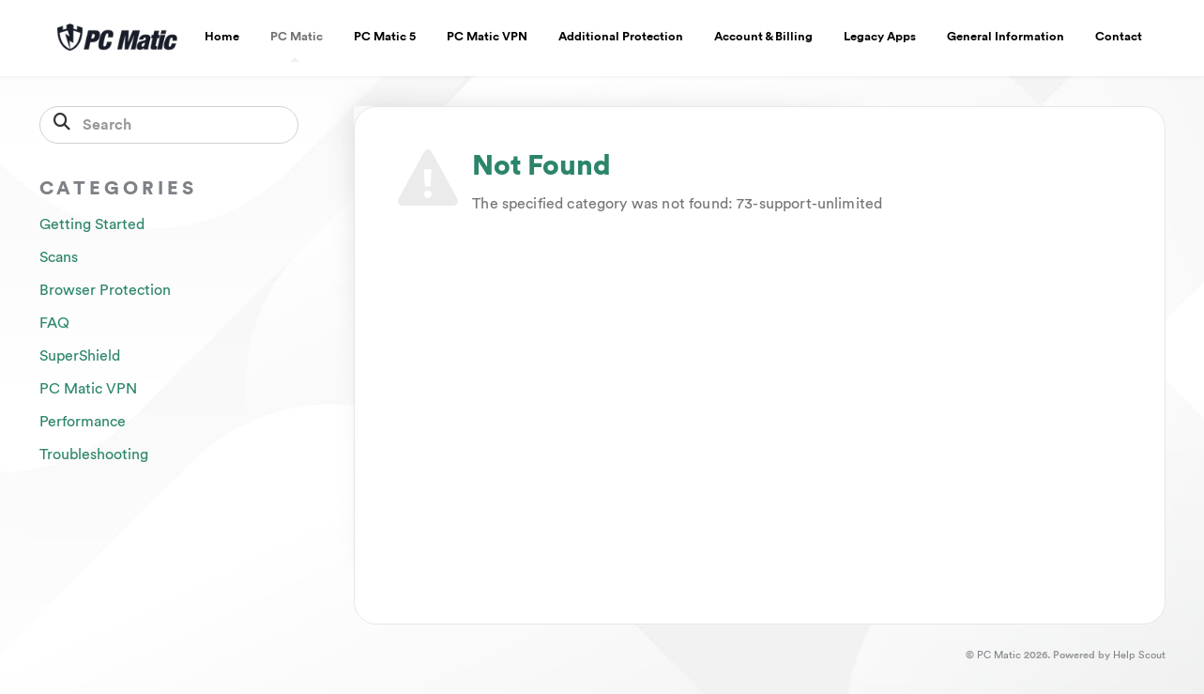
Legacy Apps (880, 36)
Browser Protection (105, 290)
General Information (1005, 36)
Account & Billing (763, 36)
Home (222, 36)
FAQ (54, 323)
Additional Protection (620, 36)
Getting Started (92, 224)
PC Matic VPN (487, 36)
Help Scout (1139, 655)
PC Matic (296, 46)
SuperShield (79, 355)
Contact (1118, 36)
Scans (58, 257)
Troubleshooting (93, 454)
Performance (82, 421)
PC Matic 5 (385, 36)
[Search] (169, 125)
